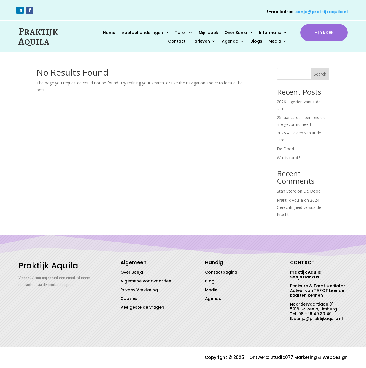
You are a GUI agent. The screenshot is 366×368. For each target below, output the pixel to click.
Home (109, 33)
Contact (177, 41)
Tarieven (201, 41)
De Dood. (286, 148)
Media (274, 41)
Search (320, 74)
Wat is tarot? (288, 157)
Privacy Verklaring (139, 290)
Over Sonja (235, 33)
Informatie (270, 33)
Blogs (256, 41)
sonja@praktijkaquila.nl (321, 12)
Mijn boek (208, 33)
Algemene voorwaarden (145, 281)
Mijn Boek (323, 32)
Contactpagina (221, 272)
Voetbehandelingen (142, 33)
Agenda (230, 41)
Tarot (181, 33)
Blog (209, 281)
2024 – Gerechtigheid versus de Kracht (300, 207)
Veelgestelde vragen (142, 307)
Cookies (128, 298)
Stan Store (286, 191)
